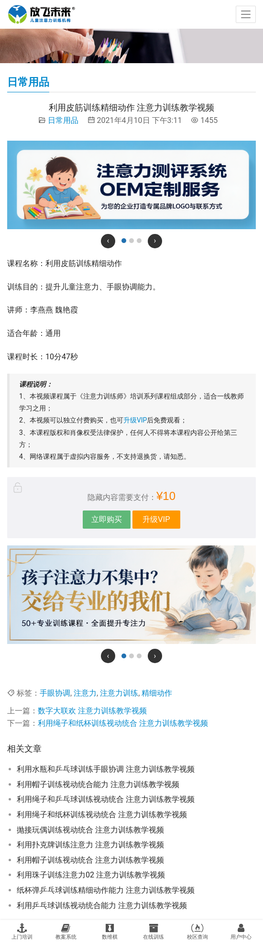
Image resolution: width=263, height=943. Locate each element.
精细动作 (157, 693)
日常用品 (63, 120)
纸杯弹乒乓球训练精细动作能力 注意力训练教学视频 (106, 890)
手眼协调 (55, 693)
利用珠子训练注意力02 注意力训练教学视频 (91, 874)
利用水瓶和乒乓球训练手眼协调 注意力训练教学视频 (106, 769)
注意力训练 (119, 693)
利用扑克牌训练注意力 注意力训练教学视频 (90, 844)
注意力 (85, 693)
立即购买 (106, 519)
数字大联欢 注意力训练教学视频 (92, 710)
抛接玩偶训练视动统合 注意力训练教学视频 (90, 829)
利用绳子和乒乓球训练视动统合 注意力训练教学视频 (106, 799)
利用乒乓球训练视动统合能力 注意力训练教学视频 (102, 905)
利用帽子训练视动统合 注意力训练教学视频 (90, 860)
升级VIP (135, 420)
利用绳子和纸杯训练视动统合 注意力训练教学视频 (123, 723)
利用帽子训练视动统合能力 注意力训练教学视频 (98, 784)
